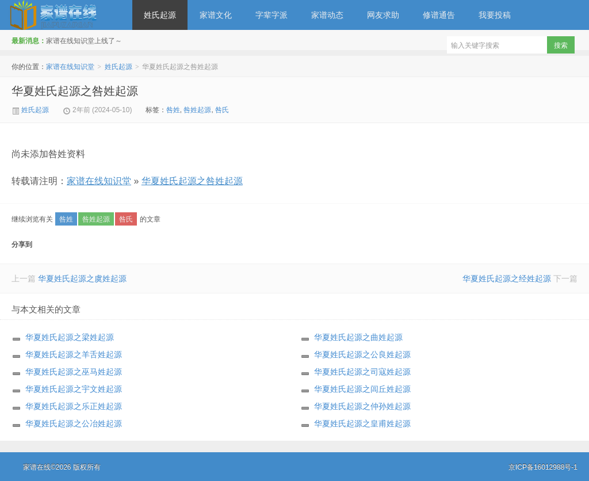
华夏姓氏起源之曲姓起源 (358, 337)
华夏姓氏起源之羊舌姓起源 (73, 354)
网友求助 (383, 15)
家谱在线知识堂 (66, 15)
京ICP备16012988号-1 (542, 467)
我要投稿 (495, 15)
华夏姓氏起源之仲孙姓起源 (362, 406)
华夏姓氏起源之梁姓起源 (69, 337)
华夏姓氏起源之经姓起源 (506, 278)
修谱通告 (439, 15)
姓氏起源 (160, 15)
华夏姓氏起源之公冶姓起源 (73, 423)
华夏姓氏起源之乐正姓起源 (73, 406)
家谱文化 (216, 15)
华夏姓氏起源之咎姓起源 (75, 91)
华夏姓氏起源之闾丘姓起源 (362, 389)
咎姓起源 (197, 110)
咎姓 (173, 110)
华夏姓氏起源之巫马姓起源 (73, 371)
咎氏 (222, 110)
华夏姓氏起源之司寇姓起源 (362, 371)
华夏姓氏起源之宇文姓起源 (73, 389)
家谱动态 (327, 15)
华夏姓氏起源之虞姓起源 (82, 278)
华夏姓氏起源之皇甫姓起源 (362, 423)
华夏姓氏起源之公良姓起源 (362, 354)
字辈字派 (271, 15)
